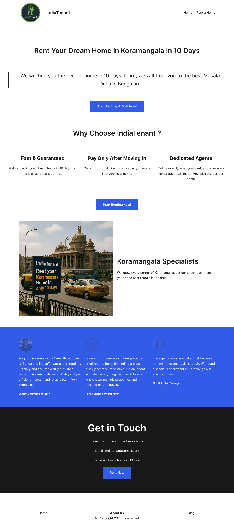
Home (42, 513)
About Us (117, 513)
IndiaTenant (58, 12)
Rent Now (117, 472)
